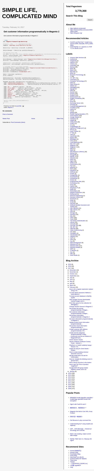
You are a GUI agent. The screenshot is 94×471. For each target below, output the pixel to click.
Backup (72, 67)
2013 (70, 379)
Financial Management (77, 106)
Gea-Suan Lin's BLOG (77, 457)
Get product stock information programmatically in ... (78, 326)
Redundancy (74, 191)
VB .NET (72, 227)
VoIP (71, 238)
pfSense (72, 167)
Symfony (72, 214)
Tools (71, 219)
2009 (70, 386)
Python (72, 186)
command (73, 79)
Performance (74, 164)
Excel (71, 101)
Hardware (73, 119)
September (73, 276)
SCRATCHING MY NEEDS (78, 458)
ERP (71, 100)
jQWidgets (73, 139)
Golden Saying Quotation (77, 114)
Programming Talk (75, 181)
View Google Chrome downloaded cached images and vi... (79, 300)
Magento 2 (10, 118)
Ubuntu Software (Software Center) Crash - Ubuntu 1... (80, 342)
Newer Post (6, 129)
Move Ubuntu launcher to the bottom (80, 362)
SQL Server (73, 210)
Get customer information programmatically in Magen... (78, 312)
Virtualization (74, 235)
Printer (72, 180)
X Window (73, 250)
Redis (72, 189)
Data (71, 82)
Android (72, 59)
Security (72, 203)
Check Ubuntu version (76, 339)
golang (72, 112)
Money (72, 153)
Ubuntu (72, 222)
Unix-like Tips (74, 225)
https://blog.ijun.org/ (76, 33)
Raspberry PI (74, 188)
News (72, 159)
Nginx (72, 161)
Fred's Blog (73, 455)
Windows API (74, 244)
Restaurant (73, 194)
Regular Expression (76, 192)
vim (71, 231)
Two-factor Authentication (77, 220)
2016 (70, 373)
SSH (71, 211)
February (73, 287)
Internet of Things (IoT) (77, 128)
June (71, 279)
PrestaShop (73, 178)
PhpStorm (73, 170)
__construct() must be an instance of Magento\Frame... (80, 337)
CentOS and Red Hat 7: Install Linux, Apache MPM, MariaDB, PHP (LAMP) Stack (81, 43)
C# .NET (72, 78)
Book (71, 73)
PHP (71, 169)
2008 (70, 388)
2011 (70, 383)
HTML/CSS (73, 122)
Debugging (73, 87)
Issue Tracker (74, 131)
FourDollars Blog (75, 454)
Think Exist (73, 460)
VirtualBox (73, 233)
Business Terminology (76, 75)
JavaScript (73, 136)
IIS (71, 125)
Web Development (75, 242)
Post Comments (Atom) (18, 133)
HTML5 (72, 123)
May (71, 281)
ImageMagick (74, 126)
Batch (72, 70)
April (71, 283)
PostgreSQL (74, 175)
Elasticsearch (74, 97)
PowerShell (73, 177)
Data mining (73, 84)
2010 (70, 384)
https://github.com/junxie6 (78, 28)
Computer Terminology (77, 81)
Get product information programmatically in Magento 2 (79, 316)
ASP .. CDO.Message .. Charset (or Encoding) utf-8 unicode (81, 429)
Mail (71, 148)
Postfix (72, 173)
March (72, 285)
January (72, 371)
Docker (72, 92)
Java (71, 134)
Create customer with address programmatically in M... (78, 330)
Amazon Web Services (77, 57)
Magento (72, 145)
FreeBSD (73, 108)
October (72, 274)
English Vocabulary (76, 98)
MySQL (72, 156)
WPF (71, 249)
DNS (71, 90)
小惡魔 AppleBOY (75, 465)
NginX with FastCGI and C (78, 404)
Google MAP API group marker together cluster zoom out (78, 368)
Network (72, 158)
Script (72, 202)
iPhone (72, 130)
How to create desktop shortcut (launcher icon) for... (78, 352)
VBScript (72, 228)
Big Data (72, 71)
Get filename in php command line (80, 420)
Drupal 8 (72, 95)
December (73, 270)
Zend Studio (73, 255)
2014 (70, 377)
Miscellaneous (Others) (77, 151)
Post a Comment (8, 125)
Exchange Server (75, 103)
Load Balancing (75, 142)
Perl (71, 166)
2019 (70, 264)
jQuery (72, 137)
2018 (70, 266)
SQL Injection (74, 208)
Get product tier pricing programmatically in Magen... (78, 309)
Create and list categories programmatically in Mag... (78, 333)
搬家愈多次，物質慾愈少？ (78, 408)
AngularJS (73, 60)
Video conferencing (76, 230)
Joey (71, 467)
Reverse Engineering (76, 195)
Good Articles (74, 115)
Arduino (72, 64)
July (71, 277)
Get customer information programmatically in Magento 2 (31, 31)
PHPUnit (72, 172)
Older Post (60, 129)
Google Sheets (74, 117)
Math (71, 150)
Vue (71, 241)
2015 (70, 375)
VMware (72, 236)
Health (72, 120)
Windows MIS (74, 246)
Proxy (72, 184)
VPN (71, 239)
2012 (70, 381)
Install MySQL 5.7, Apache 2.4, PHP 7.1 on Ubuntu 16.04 (81, 47)
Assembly (73, 65)
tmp (71, 216)
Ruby (71, 200)
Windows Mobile (75, 247)
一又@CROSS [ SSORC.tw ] (79, 463)
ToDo (71, 217)
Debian (72, 86)
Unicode (72, 224)
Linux (71, 140)
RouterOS (73, 199)
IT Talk (72, 133)
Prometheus (73, 183)
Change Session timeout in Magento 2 (80, 306)
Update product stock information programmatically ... (79, 323)
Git (71, 111)
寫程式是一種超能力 (76, 416)
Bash (71, 68)
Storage (72, 213)
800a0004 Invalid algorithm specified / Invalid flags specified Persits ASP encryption (81, 399)
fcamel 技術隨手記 (75, 450)
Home (33, 129)
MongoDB (73, 155)
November (73, 272)
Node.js (72, 162)
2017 (70, 268)
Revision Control (75, 197)
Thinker (72, 462)
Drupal (72, 93)
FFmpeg (72, 104)
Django (72, 89)
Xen (71, 252)
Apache (72, 62)
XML (71, 253)
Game (72, 109)
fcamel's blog (74, 452)
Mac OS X (73, 144)
